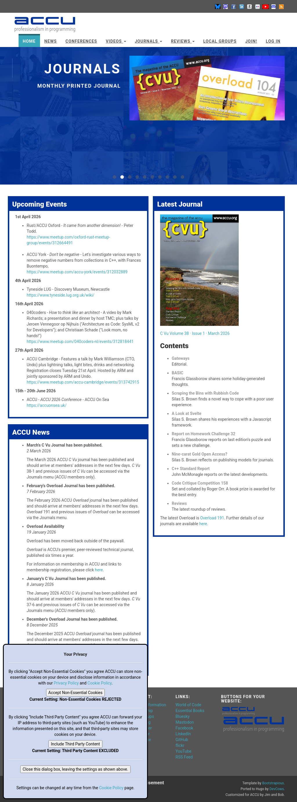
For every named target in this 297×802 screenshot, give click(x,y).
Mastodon (184, 722)
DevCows (276, 789)
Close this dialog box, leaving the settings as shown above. (75, 769)
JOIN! (251, 41)
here (99, 570)
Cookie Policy (100, 683)
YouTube (183, 751)
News (50, 41)
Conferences (81, 41)
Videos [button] (116, 41)
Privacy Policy (66, 683)
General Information (148, 704)
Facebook (184, 728)
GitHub (181, 739)
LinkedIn (183, 733)
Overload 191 (212, 518)
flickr (179, 745)
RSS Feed (184, 757)
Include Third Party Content (75, 744)
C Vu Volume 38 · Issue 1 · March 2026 (195, 333)
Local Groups (220, 41)
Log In (273, 41)
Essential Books (189, 710)
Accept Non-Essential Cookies (75, 692)
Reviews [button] (182, 41)
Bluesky (182, 716)
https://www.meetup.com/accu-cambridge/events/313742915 (83, 382)
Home (29, 41)
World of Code (188, 704)
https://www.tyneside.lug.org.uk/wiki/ (60, 295)
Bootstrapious (273, 783)
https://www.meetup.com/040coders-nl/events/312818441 (80, 341)
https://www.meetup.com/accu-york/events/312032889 (77, 272)
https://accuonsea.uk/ (47, 405)
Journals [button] (148, 41)
